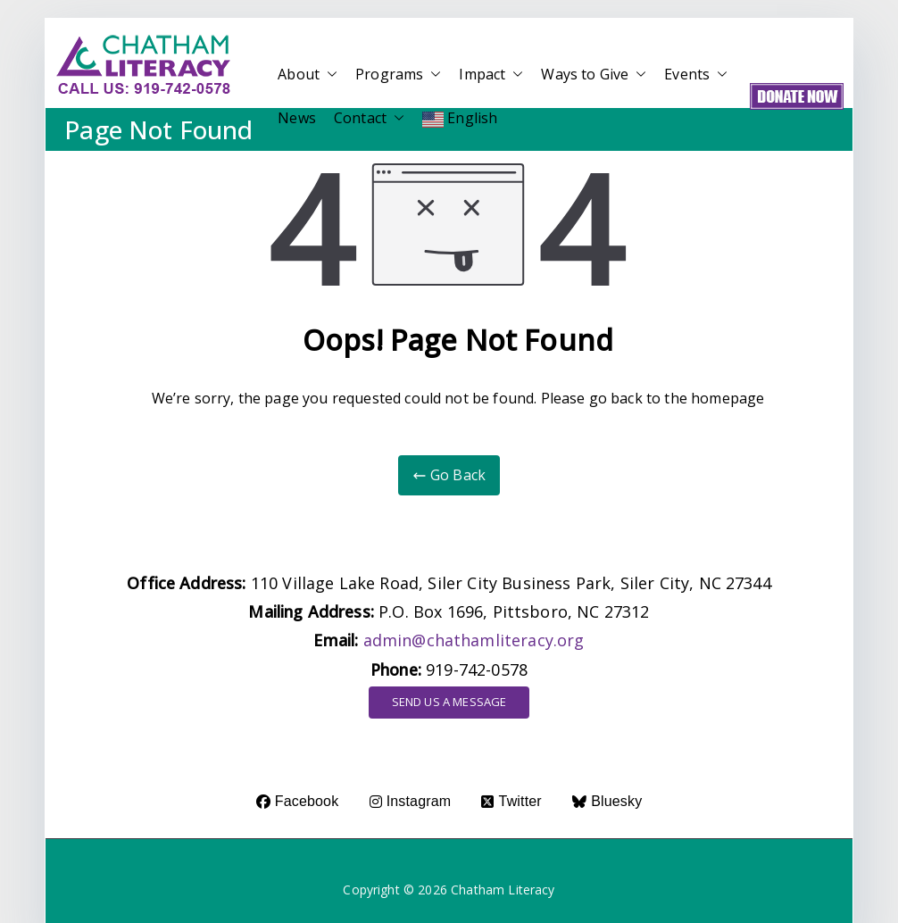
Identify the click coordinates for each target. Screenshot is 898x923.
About (307, 74)
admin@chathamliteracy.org (474, 640)
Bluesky (607, 801)
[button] (328, 74)
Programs (398, 74)
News (297, 118)
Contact (369, 118)
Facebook (297, 801)
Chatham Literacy (503, 889)
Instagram (411, 801)
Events (696, 74)
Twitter (511, 801)
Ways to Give (593, 74)
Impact (491, 74)
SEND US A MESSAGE (449, 702)
